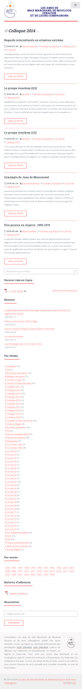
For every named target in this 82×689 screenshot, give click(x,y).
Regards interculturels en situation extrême (33, 40)
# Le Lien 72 (11, 515)
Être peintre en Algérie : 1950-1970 (27, 225)
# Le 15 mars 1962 (14, 444)
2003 (65, 567)
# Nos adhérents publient (17, 532)
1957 (20, 567)
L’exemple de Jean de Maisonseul (26, 177)
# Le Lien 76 (11, 529)
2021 (20, 574)
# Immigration (11, 441)
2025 (46, 574)
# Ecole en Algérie (13, 424)
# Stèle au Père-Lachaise (17, 546)
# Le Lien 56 (11, 461)
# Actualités (10, 366)
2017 (65, 571)
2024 (39, 574)
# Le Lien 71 (11, 512)
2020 (13, 574)
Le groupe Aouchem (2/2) (20, 88)
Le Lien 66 (11, 49)
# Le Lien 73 (11, 519)
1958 (26, 567)
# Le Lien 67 (11, 498)
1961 (46, 567)
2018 (71, 571)
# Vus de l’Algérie (13, 549)
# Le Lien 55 (11, 458)
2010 (20, 571)
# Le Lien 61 (11, 478)
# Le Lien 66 (11, 495)
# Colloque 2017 (13, 407)
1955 (7, 567)
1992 (58, 567)
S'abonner (14, 623)
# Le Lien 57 (11, 464)
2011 (26, 571)
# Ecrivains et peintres (15, 427)
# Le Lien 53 (11, 451)
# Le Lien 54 (11, 454)
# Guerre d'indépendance (17, 434)
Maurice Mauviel (29, 46)
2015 (52, 571)
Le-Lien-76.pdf (13, 291)
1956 (13, 567)
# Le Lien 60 (11, 475)
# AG (7, 369)
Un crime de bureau (14, 336)
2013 (39, 571)
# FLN (7, 430)
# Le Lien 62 (11, 481)
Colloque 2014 (69, 46)
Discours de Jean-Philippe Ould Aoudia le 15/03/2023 (30, 328)
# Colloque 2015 (13, 400)
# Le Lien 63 (11, 485)
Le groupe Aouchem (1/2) (20, 132)
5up (74, 682)
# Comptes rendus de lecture (18, 420)
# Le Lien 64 (11, 488)
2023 (33, 574)
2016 (58, 571)
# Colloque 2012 (13, 390)
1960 (39, 567)
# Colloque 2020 (13, 417)
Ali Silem (26, 94)
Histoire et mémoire (50, 46)
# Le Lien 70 (11, 508)
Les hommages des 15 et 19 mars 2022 (23, 343)
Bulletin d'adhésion (16, 593)
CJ (64, 682)
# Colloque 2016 (13, 403)
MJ (68, 682)
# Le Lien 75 (11, 525)
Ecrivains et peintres (43, 94)
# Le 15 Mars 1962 (14, 447)
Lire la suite (15, 76)
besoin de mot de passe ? (65, 290)
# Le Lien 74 (11, 522)
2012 (33, 571)
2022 (26, 574)
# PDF (7, 539)
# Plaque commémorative (17, 542)
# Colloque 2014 (13, 396)
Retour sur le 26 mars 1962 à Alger (21, 321)
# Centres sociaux (13, 379)
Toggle (75, 6)
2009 (13, 571)
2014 (46, 571)
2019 (7, 574)
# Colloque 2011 (13, 386)
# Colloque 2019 (13, 413)
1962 (52, 567)
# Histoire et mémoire (15, 437)
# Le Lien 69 (11, 505)
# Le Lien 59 (11, 471)
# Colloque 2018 (13, 410)
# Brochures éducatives (16, 373)
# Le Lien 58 (11, 468)
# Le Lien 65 (11, 491)
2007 (71, 567)
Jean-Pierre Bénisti (30, 183)
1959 (33, 567)
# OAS (8, 535)
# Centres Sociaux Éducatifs (18, 383)
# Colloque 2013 (13, 393)
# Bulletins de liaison (14, 376)
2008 (7, 571)
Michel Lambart (29, 231)
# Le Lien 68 (11, 502)
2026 (52, 574)
